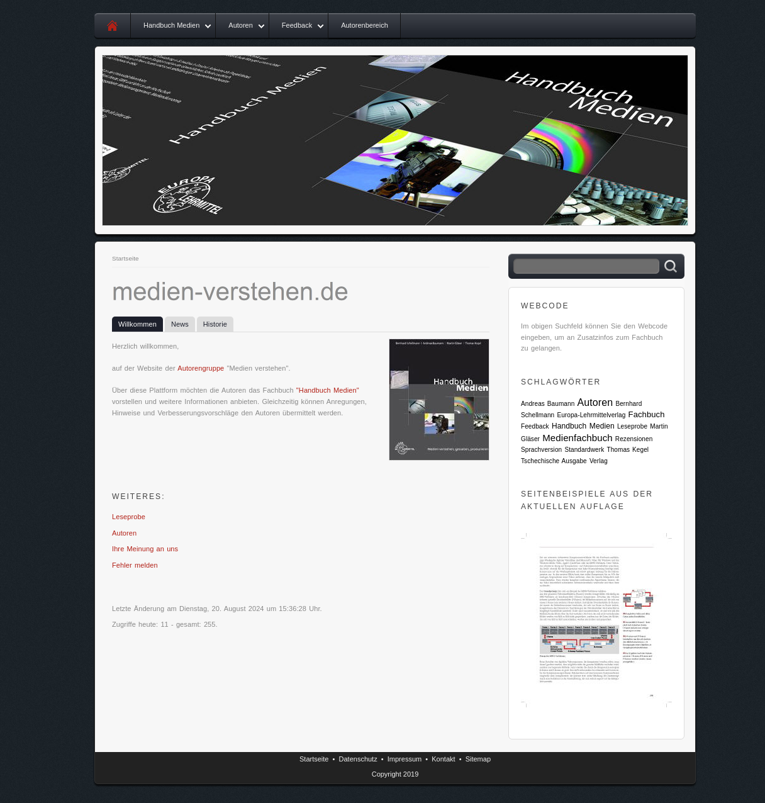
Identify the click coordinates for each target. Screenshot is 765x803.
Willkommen (137, 324)
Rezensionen (633, 438)
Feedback (297, 25)
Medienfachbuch (577, 437)
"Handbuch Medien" (327, 390)
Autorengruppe (200, 368)
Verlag (598, 461)
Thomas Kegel (627, 449)
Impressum (405, 759)
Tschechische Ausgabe (554, 461)
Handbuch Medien (171, 25)
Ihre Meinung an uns (145, 549)
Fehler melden (135, 565)
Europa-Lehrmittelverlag (591, 415)
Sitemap (478, 759)
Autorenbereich (364, 25)
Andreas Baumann (547, 403)
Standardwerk (584, 449)
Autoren (240, 25)
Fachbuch (646, 414)
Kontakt (443, 759)
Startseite (125, 258)
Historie (215, 324)
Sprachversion (541, 449)
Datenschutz (358, 759)
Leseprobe (128, 516)
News (180, 324)
